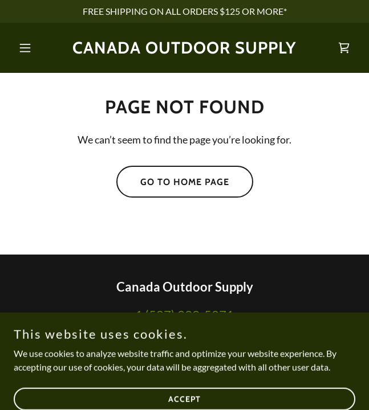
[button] (39, 47)
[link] (184, 49)
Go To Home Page (184, 182)
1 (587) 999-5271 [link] (184, 314)
